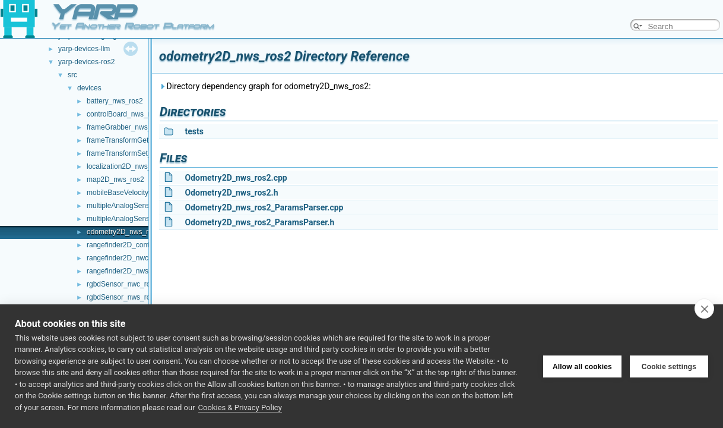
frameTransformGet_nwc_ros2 (135, 140)
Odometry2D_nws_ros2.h (231, 192)
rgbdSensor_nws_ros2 (122, 297)
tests (194, 131)
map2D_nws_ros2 (115, 179)
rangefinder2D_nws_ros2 (126, 271)
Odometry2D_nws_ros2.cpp (236, 177)
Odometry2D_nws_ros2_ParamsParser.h (259, 222)
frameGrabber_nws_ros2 (126, 127)
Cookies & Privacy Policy (240, 407)
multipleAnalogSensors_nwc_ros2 (140, 206)
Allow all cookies (582, 366)
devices (89, 88)
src (72, 75)
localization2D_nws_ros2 (126, 166)
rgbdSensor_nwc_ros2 (122, 284)
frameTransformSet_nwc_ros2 (134, 153)
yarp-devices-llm (84, 49)
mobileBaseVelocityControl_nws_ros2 (146, 192)
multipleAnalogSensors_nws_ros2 (140, 219)
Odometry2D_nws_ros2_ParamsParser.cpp (264, 207)
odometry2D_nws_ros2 (123, 232)
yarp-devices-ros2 (86, 62)
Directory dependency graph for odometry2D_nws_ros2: (265, 86)
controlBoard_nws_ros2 (124, 114)
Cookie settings (669, 366)
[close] (704, 308)
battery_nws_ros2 (115, 101)
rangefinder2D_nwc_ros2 (126, 258)
